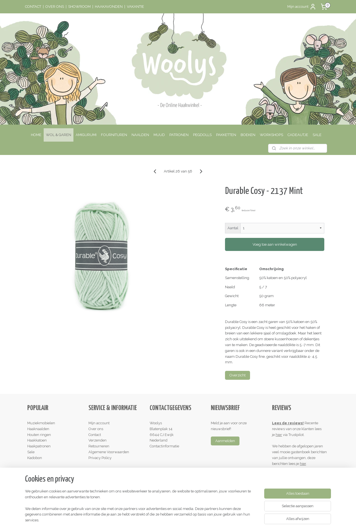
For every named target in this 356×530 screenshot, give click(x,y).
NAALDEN (140, 135)
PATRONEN (179, 135)
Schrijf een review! (289, 475)
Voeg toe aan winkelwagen (274, 244)
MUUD (159, 135)
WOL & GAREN (58, 135)
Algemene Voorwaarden (108, 452)
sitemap (155, 520)
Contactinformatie (164, 446)
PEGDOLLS (202, 135)
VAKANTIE (135, 6)
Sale (30, 452)
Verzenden (97, 440)
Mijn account (301, 6)
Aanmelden (225, 441)
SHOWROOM (79, 6)
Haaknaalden (38, 429)
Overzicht (237, 375)
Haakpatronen (39, 446)
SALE (317, 135)
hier (279, 435)
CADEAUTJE (298, 135)
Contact (94, 435)
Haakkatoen (37, 440)
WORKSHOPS (271, 135)
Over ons (95, 429)
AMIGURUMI (86, 135)
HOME (36, 135)
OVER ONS (54, 6)
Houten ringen (39, 435)
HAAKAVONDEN (109, 6)
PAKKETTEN (226, 135)
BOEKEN (248, 135)
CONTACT (33, 6)
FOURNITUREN (114, 135)
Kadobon (34, 458)
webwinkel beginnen (185, 520)
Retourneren (98, 446)
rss (165, 520)
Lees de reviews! (288, 423)
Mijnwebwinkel (232, 520)
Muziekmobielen (41, 423)
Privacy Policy (100, 458)
